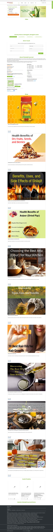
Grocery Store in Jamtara (23, 528)
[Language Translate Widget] (44, 0)
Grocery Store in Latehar (36, 528)
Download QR (17, 86)
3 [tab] (33, 16)
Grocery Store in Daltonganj (23, 526)
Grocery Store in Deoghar (30, 526)
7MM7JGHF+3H (9, 90)
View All (14, 76)
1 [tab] (31, 16)
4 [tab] (34, 16)
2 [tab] (32, 16)
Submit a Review (10, 76)
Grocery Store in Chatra (16, 526)
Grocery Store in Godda (33, 527)
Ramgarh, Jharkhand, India (10, 91)
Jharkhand (35, 80)
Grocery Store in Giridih (27, 527)
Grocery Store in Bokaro (10, 526)
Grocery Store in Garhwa (21, 527)
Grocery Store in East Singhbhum (13, 527)
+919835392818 (10, 11)
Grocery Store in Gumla (40, 527)
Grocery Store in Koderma (30, 528)
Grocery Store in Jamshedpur (15, 528)
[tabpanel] (33, 11)
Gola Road (8, 507)
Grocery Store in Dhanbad (37, 526)
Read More (9, 170)
